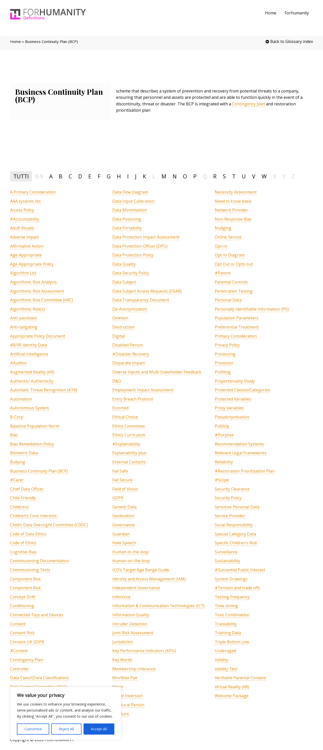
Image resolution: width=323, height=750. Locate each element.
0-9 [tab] (39, 176)
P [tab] (195, 176)
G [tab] (109, 176)
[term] (33, 192)
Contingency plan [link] (248, 104)
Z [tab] (293, 176)
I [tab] (128, 176)
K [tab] (144, 176)
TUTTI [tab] (21, 176)
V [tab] (253, 176)
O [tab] (185, 176)
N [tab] (175, 176)
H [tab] (119, 176)
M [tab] (164, 176)
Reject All (66, 728)
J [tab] (136, 176)
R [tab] (215, 176)
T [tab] (233, 176)
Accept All (99, 728)
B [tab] (60, 176)
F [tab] (99, 176)
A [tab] (50, 176)
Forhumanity (297, 13)
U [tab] (244, 176)
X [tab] (274, 176)
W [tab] (264, 176)
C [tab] (70, 176)
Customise (33, 728)
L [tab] (153, 176)
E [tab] (89, 176)
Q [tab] (205, 176)
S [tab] (224, 176)
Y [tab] (283, 176)
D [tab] (80, 176)
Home (271, 13)
